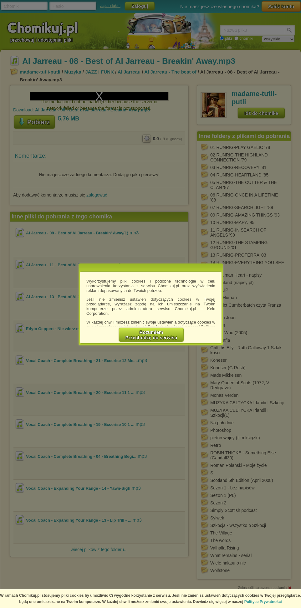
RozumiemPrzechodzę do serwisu (151, 335)
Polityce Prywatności (263, 602)
